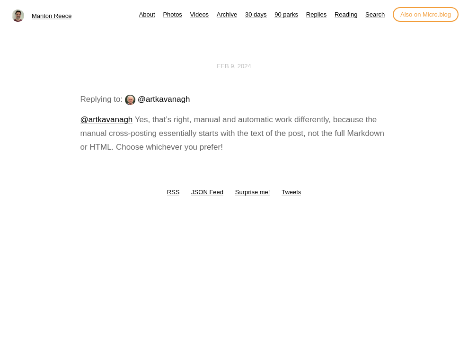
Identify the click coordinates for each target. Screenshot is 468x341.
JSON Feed (207, 192)
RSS (173, 192)
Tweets (291, 192)
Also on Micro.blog (425, 14)
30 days (256, 14)
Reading (346, 14)
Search (375, 14)
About (147, 14)
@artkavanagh (164, 99)
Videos (199, 14)
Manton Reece (52, 15)
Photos (172, 14)
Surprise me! (252, 192)
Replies (316, 14)
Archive (227, 14)
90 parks (286, 14)
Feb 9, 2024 (234, 66)
